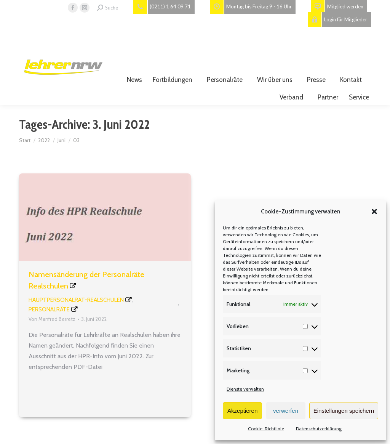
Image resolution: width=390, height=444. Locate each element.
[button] (374, 211)
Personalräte (49, 309)
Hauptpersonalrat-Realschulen (76, 300)
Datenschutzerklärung (319, 428)
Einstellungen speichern (343, 410)
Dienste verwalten (245, 389)
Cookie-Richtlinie (266, 428)
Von (52, 319)
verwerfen (285, 410)
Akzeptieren (242, 410)
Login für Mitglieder (337, 19)
